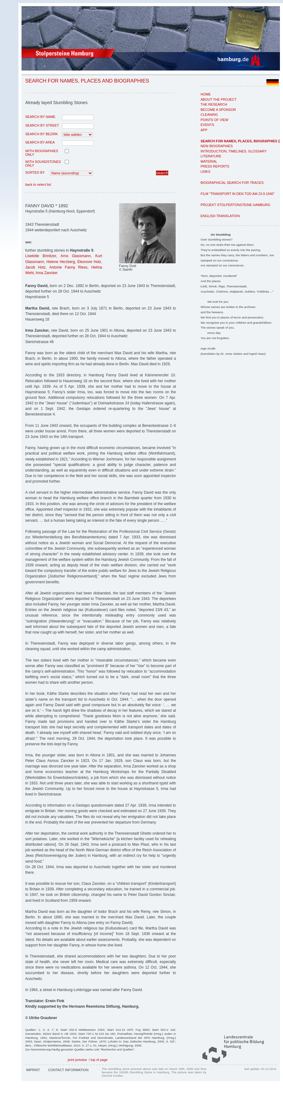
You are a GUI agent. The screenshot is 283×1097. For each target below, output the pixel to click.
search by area (40, 142)
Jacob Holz (35, 267)
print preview (77, 1060)
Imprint (33, 1070)
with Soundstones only (43, 163)
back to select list (38, 184)
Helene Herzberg (60, 262)
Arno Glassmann (76, 256)
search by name (40, 117)
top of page (99, 1060)
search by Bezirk (41, 134)
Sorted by (35, 172)
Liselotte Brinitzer (40, 256)
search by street (42, 125)
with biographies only (41, 152)
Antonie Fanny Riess (68, 267)
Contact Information (68, 1070)
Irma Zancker (47, 273)
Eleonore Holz (89, 262)
